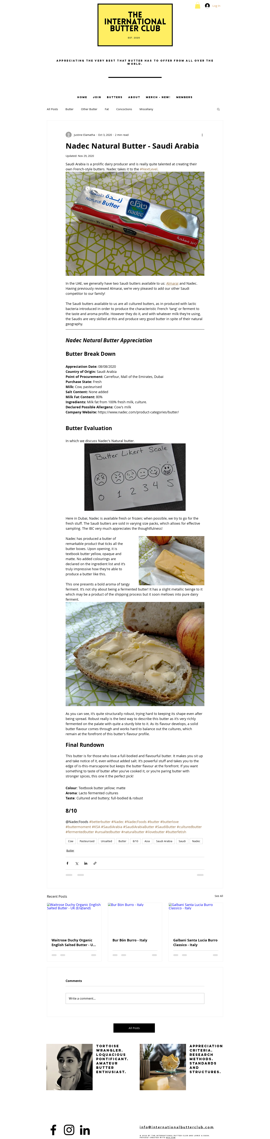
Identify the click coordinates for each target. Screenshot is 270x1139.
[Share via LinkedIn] (86, 863)
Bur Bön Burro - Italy (129, 940)
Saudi (182, 841)
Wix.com (171, 1137)
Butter (69, 109)
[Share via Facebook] (67, 863)
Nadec (196, 841)
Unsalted (106, 841)
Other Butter (89, 109)
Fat (107, 109)
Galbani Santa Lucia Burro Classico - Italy (195, 942)
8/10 (135, 841)
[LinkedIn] (85, 1130)
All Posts (52, 109)
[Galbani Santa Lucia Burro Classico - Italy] (196, 918)
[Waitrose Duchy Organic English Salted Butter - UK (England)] (74, 918)
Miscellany (146, 109)
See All (219, 896)
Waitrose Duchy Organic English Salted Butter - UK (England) (73, 942)
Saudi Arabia (164, 841)
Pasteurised (87, 841)
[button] (197, 5)
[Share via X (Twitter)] (76, 863)
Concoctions (124, 109)
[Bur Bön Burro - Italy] (135, 918)
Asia (147, 841)
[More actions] (202, 134)
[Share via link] (95, 863)
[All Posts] (134, 1028)
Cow (70, 841)
